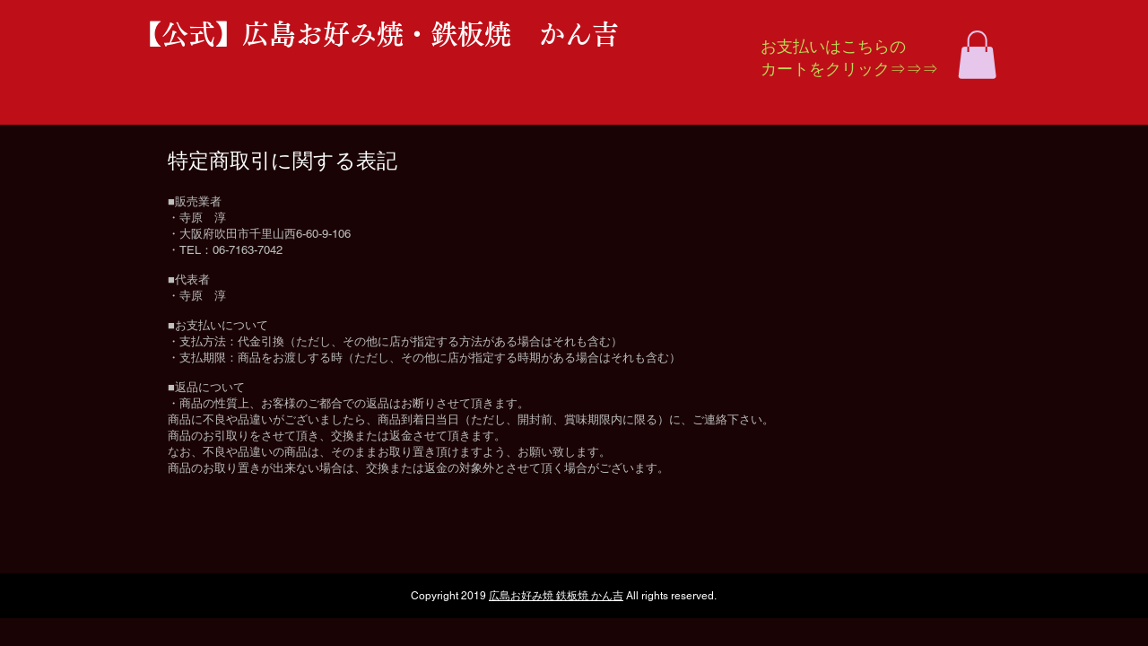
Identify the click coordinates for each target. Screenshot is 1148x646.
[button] (977, 55)
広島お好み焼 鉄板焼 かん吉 (556, 595)
